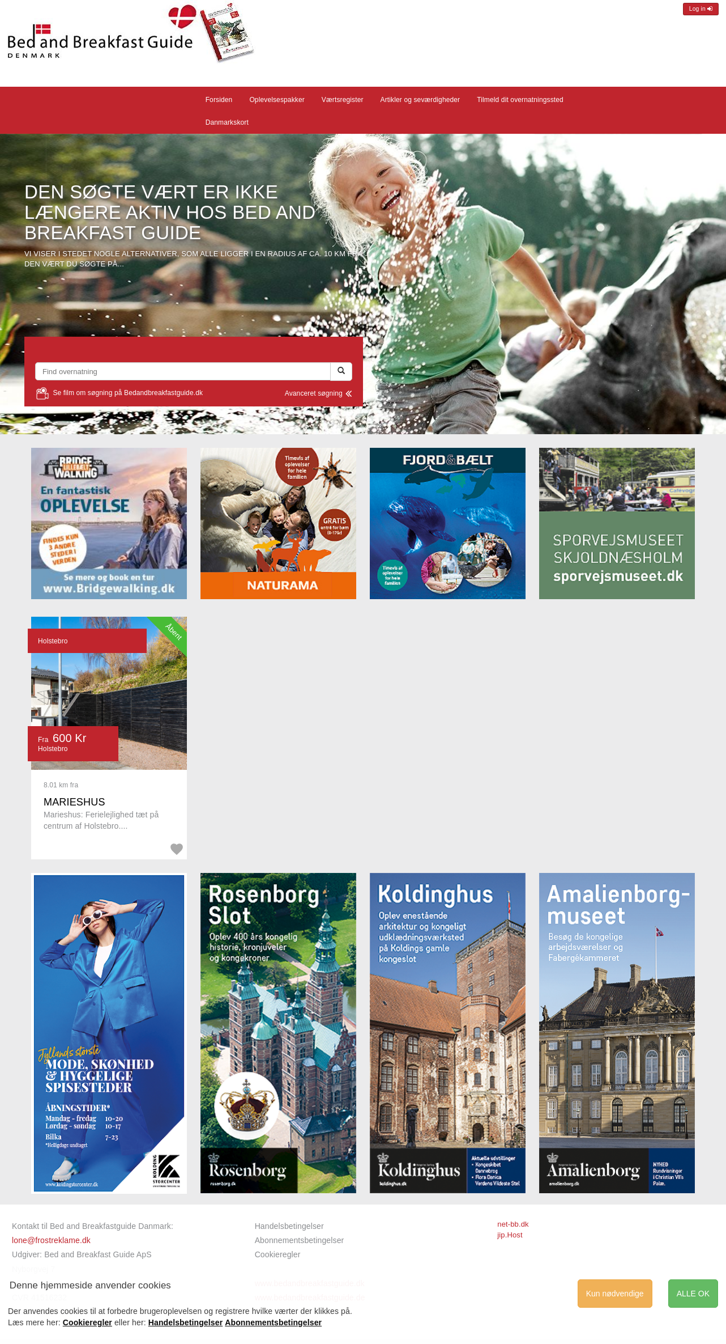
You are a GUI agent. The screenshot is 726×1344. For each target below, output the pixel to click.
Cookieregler (278, 1254)
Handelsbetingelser (289, 1226)
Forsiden (219, 100)
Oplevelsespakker (276, 100)
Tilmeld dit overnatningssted (520, 100)
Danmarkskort (227, 122)
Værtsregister (343, 100)
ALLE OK (693, 1293)
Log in (700, 9)
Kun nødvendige (615, 1293)
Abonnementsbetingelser (299, 1240)
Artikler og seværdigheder (420, 100)
